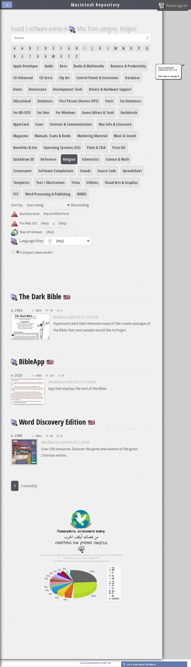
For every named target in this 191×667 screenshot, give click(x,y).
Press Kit (118, 147)
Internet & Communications (71, 124)
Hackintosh (129, 112)
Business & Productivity (128, 65)
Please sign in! (172, 6)
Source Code (106, 170)
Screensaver (22, 170)
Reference (48, 159)
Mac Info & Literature (115, 124)
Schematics (90, 159)
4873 (38, 310)
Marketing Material (92, 135)
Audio (49, 65)
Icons (39, 124)
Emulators (45, 100)
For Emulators (130, 100)
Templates (21, 182)
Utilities (92, 182)
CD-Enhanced (23, 77)
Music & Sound (125, 135)
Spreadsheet (132, 170)
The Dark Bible (40, 296)
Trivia (75, 182)
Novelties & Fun (25, 147)
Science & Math (117, 159)
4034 (38, 436)
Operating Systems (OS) (62, 147)
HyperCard (21, 124)
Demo (17, 89)
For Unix (43, 112)
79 (51, 310)
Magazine (20, 135)
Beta (63, 65)
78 (51, 436)
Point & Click (96, 147)
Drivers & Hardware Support (110, 89)
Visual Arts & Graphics (121, 182)
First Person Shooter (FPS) (79, 100)
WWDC (82, 194)
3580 (38, 375)
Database (132, 77)
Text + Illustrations (50, 182)
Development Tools (67, 89)
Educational (22, 100)
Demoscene (37, 89)
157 (52, 375)
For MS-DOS (22, 112)
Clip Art (64, 77)
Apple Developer (25, 65)
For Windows (65, 112)
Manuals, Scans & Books (53, 135)
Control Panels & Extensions (97, 77)
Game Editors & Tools (98, 112)
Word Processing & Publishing (47, 194)
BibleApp (32, 361)
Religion (69, 159)
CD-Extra (45, 77)
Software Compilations (55, 170)
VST (16, 194)
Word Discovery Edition (53, 422)
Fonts (109, 100)
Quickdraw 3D (23, 159)
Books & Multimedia (89, 65)
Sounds (85, 170)
